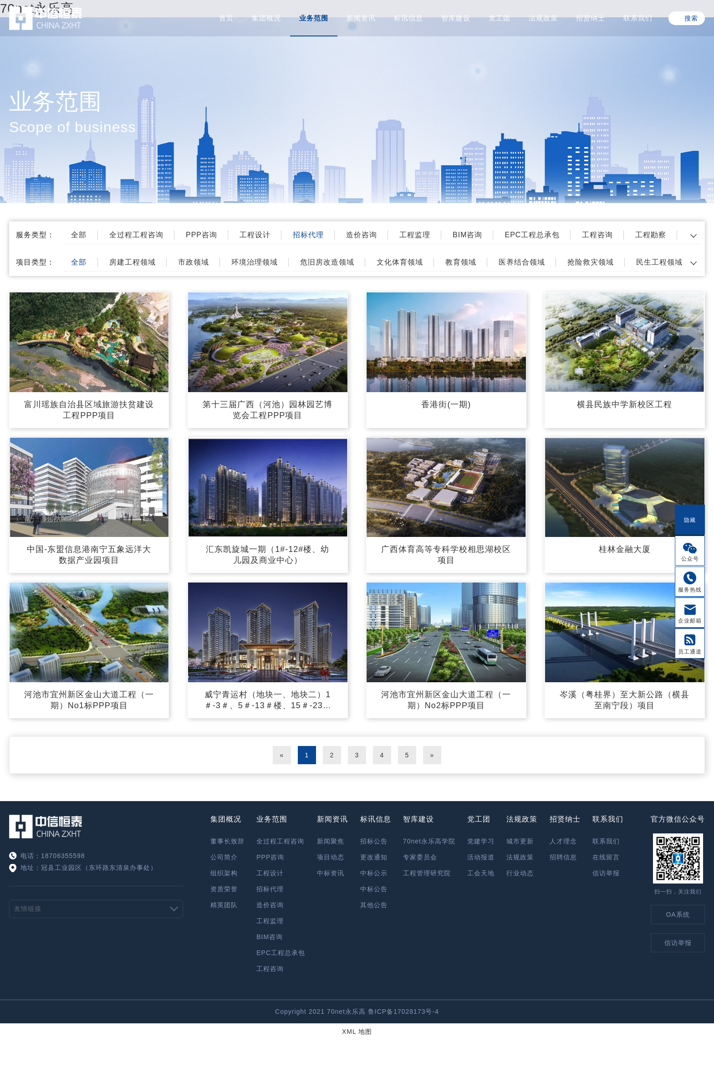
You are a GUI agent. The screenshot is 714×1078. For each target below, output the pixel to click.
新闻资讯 (361, 18)
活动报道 (481, 857)
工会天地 (481, 873)
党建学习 (481, 841)
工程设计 (255, 235)
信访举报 (606, 873)
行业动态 (520, 873)
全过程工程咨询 (136, 235)
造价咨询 (361, 235)
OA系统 (677, 914)
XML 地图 (357, 1031)
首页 (226, 18)
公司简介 (224, 857)
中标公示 (374, 873)
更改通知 (374, 857)
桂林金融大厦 (625, 549)
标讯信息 (408, 18)
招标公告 (374, 841)
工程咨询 (597, 235)
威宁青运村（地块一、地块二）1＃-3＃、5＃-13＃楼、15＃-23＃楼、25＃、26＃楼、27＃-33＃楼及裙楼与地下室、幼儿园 (267, 700)
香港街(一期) (446, 404)
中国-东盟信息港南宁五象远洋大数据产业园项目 (89, 555)
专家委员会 (420, 857)
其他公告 (374, 905)
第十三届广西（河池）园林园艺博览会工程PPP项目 (267, 410)
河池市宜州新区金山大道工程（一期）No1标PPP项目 (89, 700)
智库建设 (455, 18)
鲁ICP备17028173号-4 (403, 1011)
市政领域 (193, 262)
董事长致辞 (227, 841)
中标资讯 (330, 873)
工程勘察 (650, 235)
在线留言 (606, 857)
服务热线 (690, 590)
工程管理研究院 (427, 873)
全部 (79, 235)
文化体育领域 (400, 262)
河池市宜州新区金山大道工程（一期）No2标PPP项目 (446, 700)
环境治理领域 (254, 262)
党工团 (499, 18)
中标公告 (374, 889)
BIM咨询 (467, 235)
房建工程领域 (132, 262)
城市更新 (520, 841)
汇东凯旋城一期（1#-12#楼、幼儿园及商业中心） (267, 555)
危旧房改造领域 (327, 262)
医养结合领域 (522, 262)
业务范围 (313, 18)
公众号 (690, 559)
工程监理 (414, 235)
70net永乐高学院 (429, 841)
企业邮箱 (690, 621)
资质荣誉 (224, 889)
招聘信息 (563, 857)
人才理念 (563, 841)
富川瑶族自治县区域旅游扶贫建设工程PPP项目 (89, 410)
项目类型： (35, 262)
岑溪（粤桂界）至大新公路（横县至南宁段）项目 (624, 700)
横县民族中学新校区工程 (624, 404)
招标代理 (308, 235)
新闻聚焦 (330, 841)
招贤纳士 (590, 18)
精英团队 (224, 905)
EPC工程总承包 (532, 235)
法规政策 (543, 18)
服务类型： (35, 235)
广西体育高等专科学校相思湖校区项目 (446, 555)
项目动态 (330, 857)
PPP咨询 (201, 235)
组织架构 (224, 873)
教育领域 (460, 262)
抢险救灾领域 (590, 262)
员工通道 (690, 652)
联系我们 (638, 18)
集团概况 (266, 18)
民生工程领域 (659, 262)
